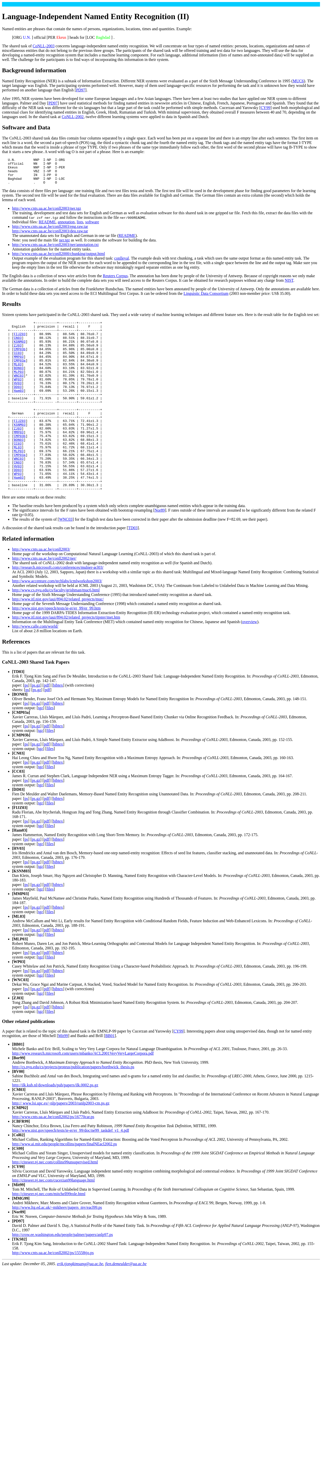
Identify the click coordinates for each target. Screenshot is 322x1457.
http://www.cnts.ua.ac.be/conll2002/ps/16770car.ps (53, 1156)
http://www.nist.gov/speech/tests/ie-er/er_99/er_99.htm (56, 647)
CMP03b (20, 360)
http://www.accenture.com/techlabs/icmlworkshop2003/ (57, 620)
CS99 (17, 1188)
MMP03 (19, 369)
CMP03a (20, 374)
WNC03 (19, 392)
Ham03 (19, 410)
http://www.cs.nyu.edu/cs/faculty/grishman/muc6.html (56, 629)
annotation (66, 227)
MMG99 (20, 1237)
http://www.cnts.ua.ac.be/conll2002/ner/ (44, 597)
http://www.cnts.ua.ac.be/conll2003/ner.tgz (46, 213)
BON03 (19, 383)
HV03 (18, 401)
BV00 (18, 1111)
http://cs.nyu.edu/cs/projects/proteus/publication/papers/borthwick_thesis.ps (73, 1106)
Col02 (18, 1174)
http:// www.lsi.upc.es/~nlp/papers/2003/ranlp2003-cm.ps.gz (60, 1142)
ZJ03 (18, 355)
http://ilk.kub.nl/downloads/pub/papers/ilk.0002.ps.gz (55, 1124)
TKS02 (19, 1278)
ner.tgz (64, 245)
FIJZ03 (20, 342)
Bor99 (18, 1097)
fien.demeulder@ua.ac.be (125, 1303)
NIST (289, 285)
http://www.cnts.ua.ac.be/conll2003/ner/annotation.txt (55, 250)
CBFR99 (20, 1160)
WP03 (18, 396)
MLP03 (19, 387)
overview (249, 661)
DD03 (18, 405)
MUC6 (298, 81)
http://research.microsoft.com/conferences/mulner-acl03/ (57, 607)
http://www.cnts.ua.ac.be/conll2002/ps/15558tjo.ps (53, 1292)
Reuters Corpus (115, 281)
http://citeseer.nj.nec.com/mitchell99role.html (48, 1233)
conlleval (121, 263)
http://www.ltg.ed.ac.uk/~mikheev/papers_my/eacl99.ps (57, 1247)
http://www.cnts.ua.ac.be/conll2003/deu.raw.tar (50, 236)
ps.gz (36, 724)
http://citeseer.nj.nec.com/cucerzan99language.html (53, 1219)
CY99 (265, 107)
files (50, 747)
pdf (46, 724)
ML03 (18, 378)
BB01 (109, 1075)
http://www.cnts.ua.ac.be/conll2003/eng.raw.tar (50, 232)
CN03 (18, 346)
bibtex (58, 724)
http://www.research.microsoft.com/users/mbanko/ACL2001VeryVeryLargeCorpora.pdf (83, 1092)
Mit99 (63, 1075)
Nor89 (159, 549)
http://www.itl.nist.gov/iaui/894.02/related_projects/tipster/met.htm (66, 656)
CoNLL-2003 (44, 46)
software (92, 227)
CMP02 (19, 1147)
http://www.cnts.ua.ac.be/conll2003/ (41, 588)
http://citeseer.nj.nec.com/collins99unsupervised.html (55, 1201)
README (47, 227)
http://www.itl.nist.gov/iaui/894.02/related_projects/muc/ (58, 638)
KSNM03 (20, 351)
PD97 (80, 90)
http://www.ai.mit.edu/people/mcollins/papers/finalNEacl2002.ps (64, 1183)
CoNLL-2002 (73, 117)
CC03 (18, 365)
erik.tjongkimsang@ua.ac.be (80, 1303)
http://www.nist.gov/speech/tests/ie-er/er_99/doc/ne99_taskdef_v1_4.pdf (70, 1169)
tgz (40, 747)
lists (80, 227)
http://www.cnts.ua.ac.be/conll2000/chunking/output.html (58, 259)
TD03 (132, 567)
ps (26, 724)
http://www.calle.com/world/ (35, 665)
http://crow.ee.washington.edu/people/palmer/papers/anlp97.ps (62, 1274)
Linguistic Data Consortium (206, 299)
